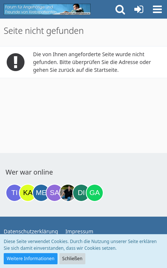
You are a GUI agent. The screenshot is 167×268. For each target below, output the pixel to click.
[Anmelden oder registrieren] (138, 9)
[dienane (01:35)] (81, 193)
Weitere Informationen (31, 258)
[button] (157, 9)
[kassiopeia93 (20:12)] (28, 193)
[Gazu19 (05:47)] (95, 193)
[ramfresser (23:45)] (68, 193)
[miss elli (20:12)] (41, 193)
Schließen (72, 258)
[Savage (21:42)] (54, 193)
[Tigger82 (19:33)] (14, 193)
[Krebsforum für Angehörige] (47, 9)
